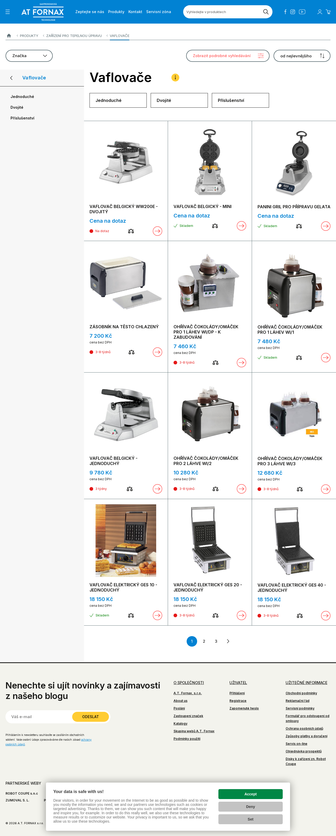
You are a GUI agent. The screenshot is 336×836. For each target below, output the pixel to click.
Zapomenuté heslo (244, 708)
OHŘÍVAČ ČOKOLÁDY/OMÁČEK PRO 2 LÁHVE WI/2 (206, 461)
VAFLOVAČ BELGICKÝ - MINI (203, 206)
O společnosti (189, 682)
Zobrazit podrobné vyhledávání (222, 55)
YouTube (302, 11)
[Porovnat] (131, 231)
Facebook (285, 11)
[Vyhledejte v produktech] (221, 11)
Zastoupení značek (188, 716)
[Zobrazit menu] (8, 11)
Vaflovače (119, 36)
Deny (250, 807)
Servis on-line (296, 744)
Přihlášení (237, 693)
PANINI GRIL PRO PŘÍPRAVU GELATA (294, 206)
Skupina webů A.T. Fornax (194, 731)
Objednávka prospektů (304, 751)
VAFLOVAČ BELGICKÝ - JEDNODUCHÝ (114, 461)
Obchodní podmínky (301, 693)
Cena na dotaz (108, 221)
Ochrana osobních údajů (304, 728)
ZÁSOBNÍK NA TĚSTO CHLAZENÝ (124, 326)
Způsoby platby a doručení (306, 736)
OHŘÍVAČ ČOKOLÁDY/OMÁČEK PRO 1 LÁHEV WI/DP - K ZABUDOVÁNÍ (206, 332)
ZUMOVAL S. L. (17, 800)
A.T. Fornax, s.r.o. (188, 693)
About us (180, 701)
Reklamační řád (297, 701)
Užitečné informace (306, 682)
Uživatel (238, 682)
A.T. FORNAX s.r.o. (9, 35)
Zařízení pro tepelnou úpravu (74, 36)
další (228, 641)
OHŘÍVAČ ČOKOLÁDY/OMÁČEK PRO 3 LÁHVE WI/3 (290, 461)
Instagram (292, 11)
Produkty (29, 36)
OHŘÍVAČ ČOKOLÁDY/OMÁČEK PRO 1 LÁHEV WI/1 (290, 329)
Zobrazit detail (157, 231)
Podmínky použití (187, 739)
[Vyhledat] (265, 11)
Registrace (237, 701)
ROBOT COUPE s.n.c (22, 793)
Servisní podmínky (300, 708)
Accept (250, 794)
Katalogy (180, 723)
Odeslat (90, 716)
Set (251, 819)
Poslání (179, 708)
